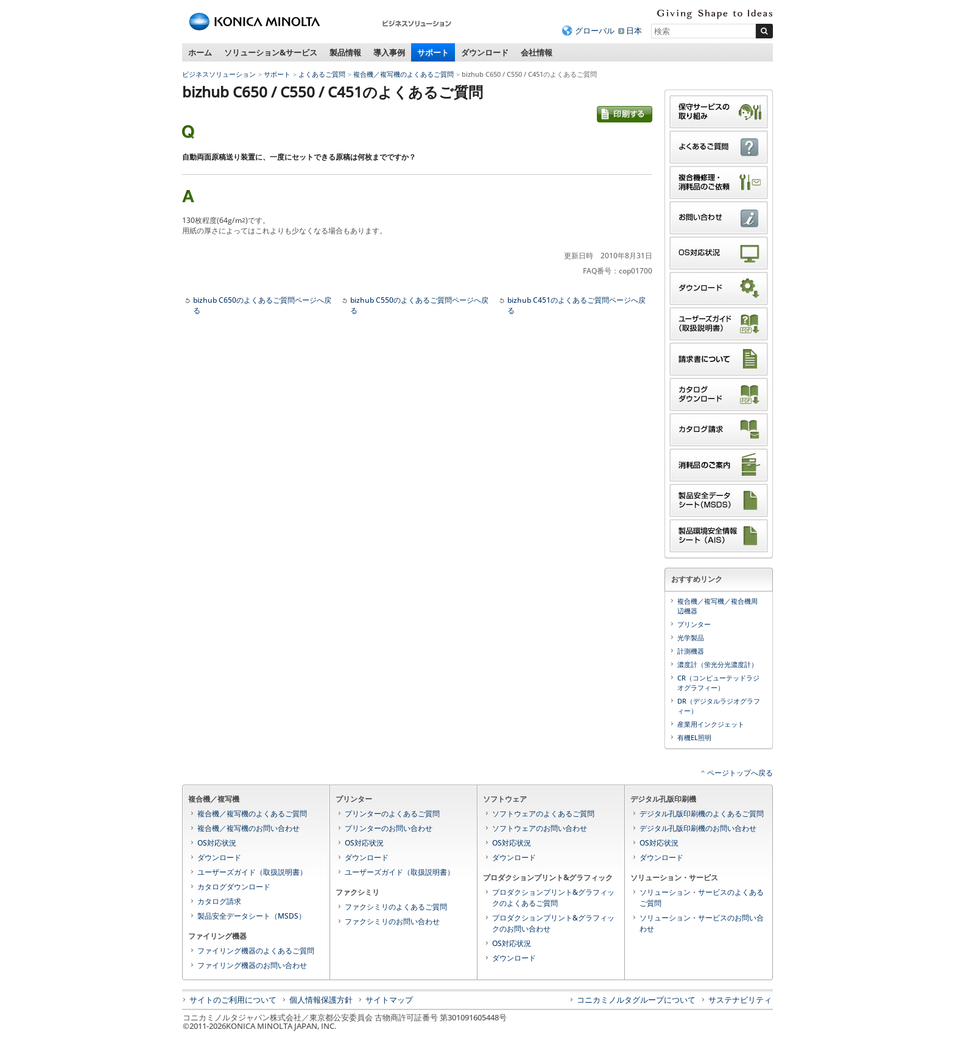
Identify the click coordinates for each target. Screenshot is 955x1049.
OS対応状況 (216, 843)
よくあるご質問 (321, 74)
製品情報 (345, 52)
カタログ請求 (219, 901)
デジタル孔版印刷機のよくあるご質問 (702, 813)
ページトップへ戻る (740, 773)
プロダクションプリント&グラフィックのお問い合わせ (553, 923)
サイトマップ (389, 999)
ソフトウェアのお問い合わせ (539, 828)
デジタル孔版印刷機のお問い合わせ (698, 828)
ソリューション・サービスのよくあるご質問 (702, 897)
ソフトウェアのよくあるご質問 (543, 813)
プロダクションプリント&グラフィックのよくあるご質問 (553, 897)
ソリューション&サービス (270, 52)
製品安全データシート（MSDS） (251, 916)
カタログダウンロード (233, 886)
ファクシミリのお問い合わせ (392, 921)
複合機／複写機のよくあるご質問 (403, 74)
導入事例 (389, 52)
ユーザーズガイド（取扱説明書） (252, 872)
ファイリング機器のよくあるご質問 (255, 950)
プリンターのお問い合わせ (388, 828)
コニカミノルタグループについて (636, 999)
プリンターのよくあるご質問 (392, 813)
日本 (634, 30)
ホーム (200, 52)
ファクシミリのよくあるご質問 (396, 907)
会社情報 (536, 52)
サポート (433, 52)
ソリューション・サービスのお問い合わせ (702, 923)
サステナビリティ (740, 999)
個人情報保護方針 (321, 999)
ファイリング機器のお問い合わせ (252, 965)
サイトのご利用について (233, 999)
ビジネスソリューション (219, 74)
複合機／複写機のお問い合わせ (248, 828)
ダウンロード (485, 52)
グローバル (595, 30)
